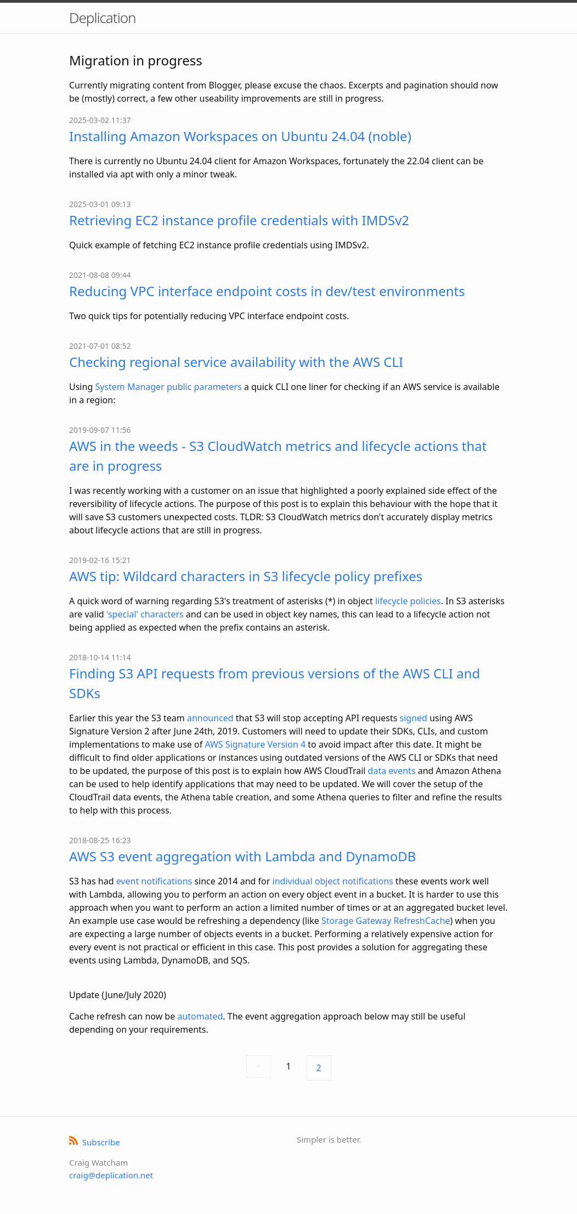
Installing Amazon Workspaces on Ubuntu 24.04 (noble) (240, 136)
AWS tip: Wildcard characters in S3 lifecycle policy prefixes (245, 576)
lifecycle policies (408, 601)
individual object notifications (333, 881)
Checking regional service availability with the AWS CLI (236, 362)
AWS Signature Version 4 (255, 744)
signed (413, 718)
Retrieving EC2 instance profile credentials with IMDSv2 (239, 220)
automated (200, 1016)
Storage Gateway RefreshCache (385, 921)
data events (392, 771)
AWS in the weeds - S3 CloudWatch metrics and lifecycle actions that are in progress (278, 456)
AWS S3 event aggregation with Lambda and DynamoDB (242, 856)
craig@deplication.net (111, 1175)
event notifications (154, 881)
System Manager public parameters (168, 387)
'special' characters (145, 614)
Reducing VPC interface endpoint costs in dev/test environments (267, 291)
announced (210, 718)
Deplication (102, 17)
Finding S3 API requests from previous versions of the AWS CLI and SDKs (274, 683)
